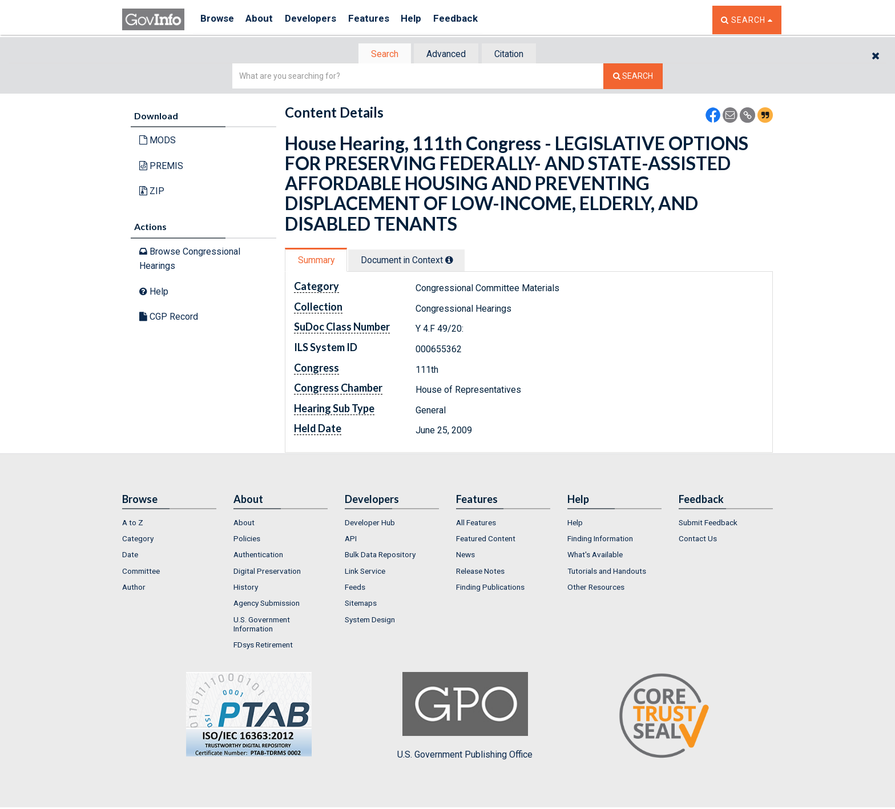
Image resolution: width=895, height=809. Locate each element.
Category (138, 539)
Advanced (445, 54)
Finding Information (600, 539)
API (351, 539)
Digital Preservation (267, 572)
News (465, 556)
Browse (218, 19)
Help (428, 19)
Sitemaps (361, 604)
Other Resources (595, 588)
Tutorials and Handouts (606, 572)
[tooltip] (457, 260)
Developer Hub (370, 523)
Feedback (476, 19)
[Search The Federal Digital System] (633, 77)
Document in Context (414, 261)
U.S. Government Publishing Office (465, 717)
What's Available (595, 556)
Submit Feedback (708, 523)
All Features (476, 523)
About (264, 19)
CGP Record (168, 317)
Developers (320, 19)
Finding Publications (490, 588)
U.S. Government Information (261, 625)
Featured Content (485, 539)
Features (382, 19)
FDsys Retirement (263, 645)
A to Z (132, 523)
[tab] (379, 54)
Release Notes (480, 572)
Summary (318, 261)
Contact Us (698, 539)
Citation (513, 54)
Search (379, 54)
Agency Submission (266, 604)
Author (134, 588)
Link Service (365, 572)
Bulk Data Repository (380, 556)
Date (130, 556)
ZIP (151, 192)
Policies (246, 539)
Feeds (355, 588)
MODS (157, 141)
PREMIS (161, 167)
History (245, 588)
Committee (141, 572)
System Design (370, 620)
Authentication (258, 556)
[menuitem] (169, 523)
